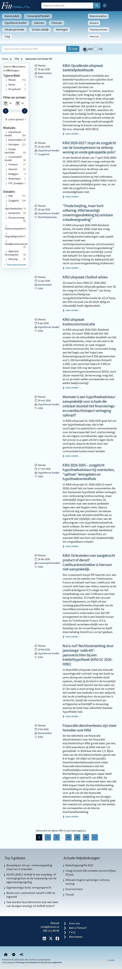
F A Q (72, 932)
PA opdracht (14, 89)
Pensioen (56, 23)
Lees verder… (73, 134)
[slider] (5, 111)
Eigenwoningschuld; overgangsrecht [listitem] (28, 887)
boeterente (14, 213)
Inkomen (39, 23)
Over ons (94, 36)
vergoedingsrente (14, 236)
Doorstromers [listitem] (74, 889)
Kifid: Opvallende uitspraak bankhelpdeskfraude (83, 68)
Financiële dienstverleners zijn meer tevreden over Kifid (89, 728)
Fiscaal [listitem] (69, 894)
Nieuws (12, 80)
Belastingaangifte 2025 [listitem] (79, 865)
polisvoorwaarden (14, 228)
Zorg (7, 36)
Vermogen (62, 30)
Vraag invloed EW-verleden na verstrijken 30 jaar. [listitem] (90, 873)
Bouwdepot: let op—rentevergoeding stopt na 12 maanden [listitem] (29, 867)
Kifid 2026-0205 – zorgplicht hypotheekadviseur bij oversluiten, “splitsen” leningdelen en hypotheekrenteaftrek (89, 472)
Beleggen (13, 174)
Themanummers (99, 30)
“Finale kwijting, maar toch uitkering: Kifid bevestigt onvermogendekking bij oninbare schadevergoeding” (88, 212)
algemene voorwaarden (12, 253)
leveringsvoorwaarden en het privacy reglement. (39, 962)
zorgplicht (13, 200)
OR (100, 49)
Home (5, 59)
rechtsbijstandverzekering (50, 217)
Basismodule (11, 16)
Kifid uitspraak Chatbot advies (85, 277)
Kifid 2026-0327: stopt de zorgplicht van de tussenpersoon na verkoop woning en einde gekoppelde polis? (89, 147)
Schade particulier (14, 30)
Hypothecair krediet (15, 23)
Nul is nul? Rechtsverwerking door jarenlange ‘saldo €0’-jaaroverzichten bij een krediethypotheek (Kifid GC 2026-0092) (88, 655)
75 (86, 837)
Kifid (17, 59)
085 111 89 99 (51, 931)
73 (68, 837)
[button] (104, 6)
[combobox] (15, 119)
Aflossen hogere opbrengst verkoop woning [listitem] (87, 882)
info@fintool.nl (50, 927)
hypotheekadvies (13, 208)
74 (77, 837)
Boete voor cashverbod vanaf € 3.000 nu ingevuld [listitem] (30, 895)
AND (90, 49)
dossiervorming (16, 217)
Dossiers (94, 23)
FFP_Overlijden (16, 183)
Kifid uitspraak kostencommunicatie (79, 322)
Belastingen (14, 178)
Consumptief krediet (38, 16)
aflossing (13, 259)
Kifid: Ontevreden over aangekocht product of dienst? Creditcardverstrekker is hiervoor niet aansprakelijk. (89, 562)
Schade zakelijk (40, 30)
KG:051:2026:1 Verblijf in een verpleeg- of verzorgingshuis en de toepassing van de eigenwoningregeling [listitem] (31, 878)
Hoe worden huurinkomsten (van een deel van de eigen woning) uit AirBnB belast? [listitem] (32, 904)
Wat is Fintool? (78, 928)
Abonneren (75, 937)
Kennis (11, 84)
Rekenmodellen (98, 16)
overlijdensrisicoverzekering (19, 244)
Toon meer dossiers (14, 264)
